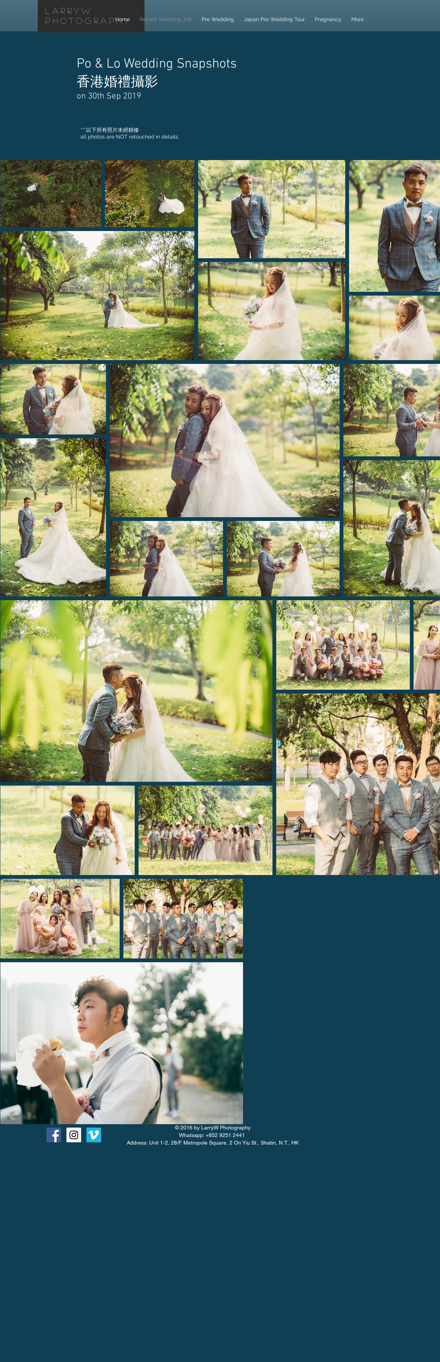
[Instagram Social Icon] (73, 1135)
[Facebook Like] (358, 1140)
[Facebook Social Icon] (53, 1135)
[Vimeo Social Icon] (93, 1135)
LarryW (69, 10)
